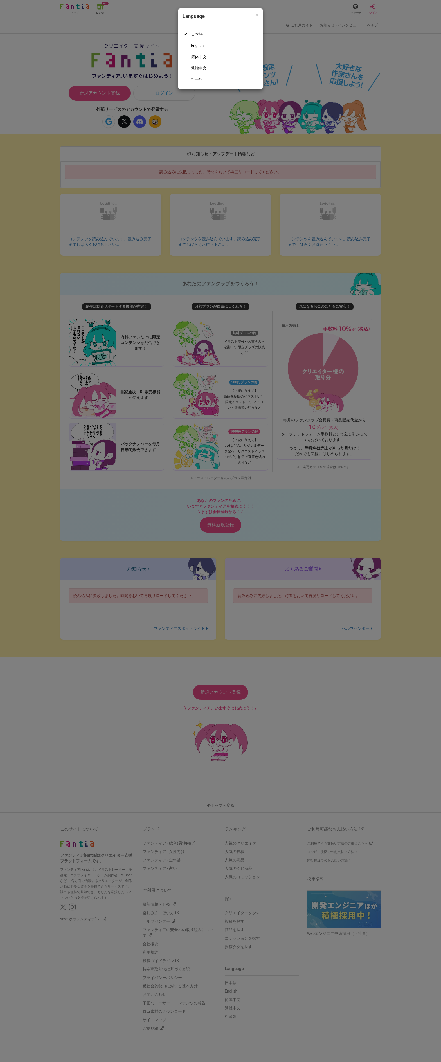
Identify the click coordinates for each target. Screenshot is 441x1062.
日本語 (197, 34)
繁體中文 (199, 68)
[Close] (256, 15)
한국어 (197, 79)
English (197, 45)
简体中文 (199, 57)
